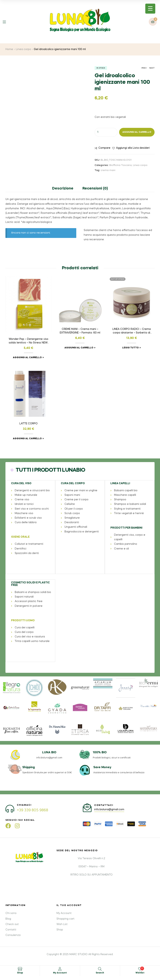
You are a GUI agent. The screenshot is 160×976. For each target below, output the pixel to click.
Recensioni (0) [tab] (95, 188)
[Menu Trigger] (150, 9)
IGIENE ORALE (20, 537)
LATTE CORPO (28, 423)
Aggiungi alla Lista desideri (133, 148)
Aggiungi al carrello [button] (27, 358)
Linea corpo (23, 49)
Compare (104, 148)
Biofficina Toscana (120, 165)
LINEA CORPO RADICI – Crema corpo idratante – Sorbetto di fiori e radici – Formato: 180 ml (131, 331)
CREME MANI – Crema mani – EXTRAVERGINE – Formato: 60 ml (80, 331)
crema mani (108, 170)
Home (9, 49)
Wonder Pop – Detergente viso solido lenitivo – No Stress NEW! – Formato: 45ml (28, 341)
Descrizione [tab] (62, 188)
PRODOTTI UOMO (23, 620)
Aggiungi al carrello (136, 132)
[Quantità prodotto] (106, 132)
